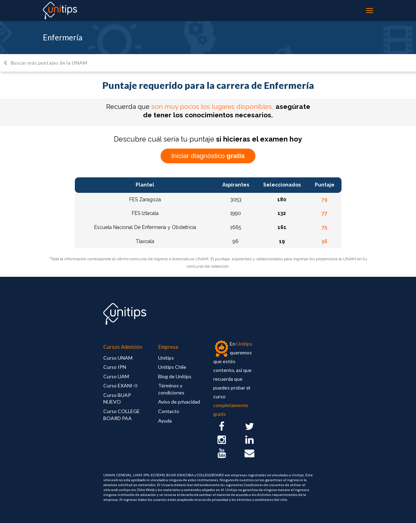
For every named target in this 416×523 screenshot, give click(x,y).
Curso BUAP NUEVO (117, 398)
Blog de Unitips (174, 376)
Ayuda (165, 421)
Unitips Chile (172, 367)
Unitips (166, 358)
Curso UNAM (117, 358)
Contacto (168, 411)
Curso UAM (116, 376)
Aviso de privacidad (179, 402)
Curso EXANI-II (120, 385)
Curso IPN (114, 367)
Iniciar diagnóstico (208, 155)
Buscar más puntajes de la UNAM (45, 63)
